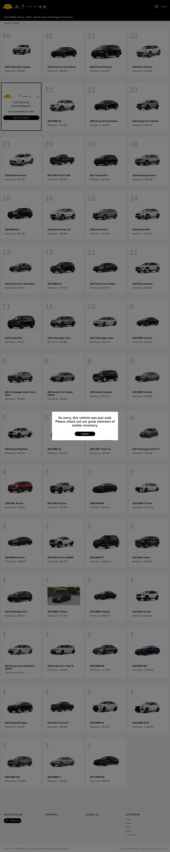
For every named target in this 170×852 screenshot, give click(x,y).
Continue (85, 434)
